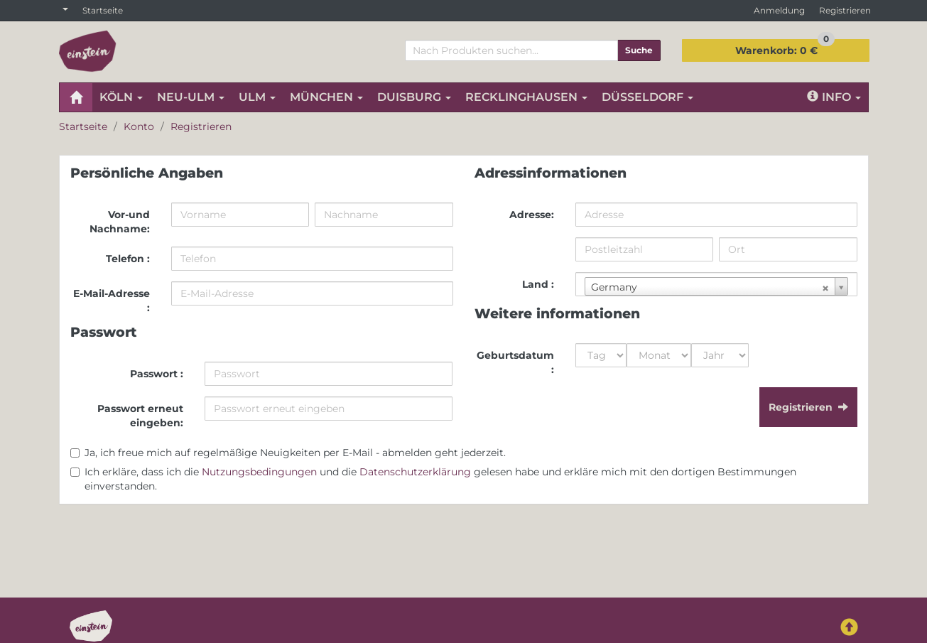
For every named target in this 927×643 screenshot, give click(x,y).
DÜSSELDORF (647, 97)
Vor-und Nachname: (120, 221)
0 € (785, 48)
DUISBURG (414, 97)
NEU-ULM (190, 97)
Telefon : (128, 258)
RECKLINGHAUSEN (526, 97)
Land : (538, 284)
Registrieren (845, 10)
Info (834, 97)
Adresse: (531, 214)
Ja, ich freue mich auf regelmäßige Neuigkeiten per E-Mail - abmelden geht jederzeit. (295, 452)
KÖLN (121, 97)
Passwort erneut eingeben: (140, 415)
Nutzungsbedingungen (259, 471)
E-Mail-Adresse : (111, 300)
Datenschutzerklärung (415, 471)
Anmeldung (779, 10)
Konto (139, 126)
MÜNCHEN (326, 97)
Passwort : (156, 373)
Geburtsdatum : (515, 362)
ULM (257, 97)
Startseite (102, 10)
